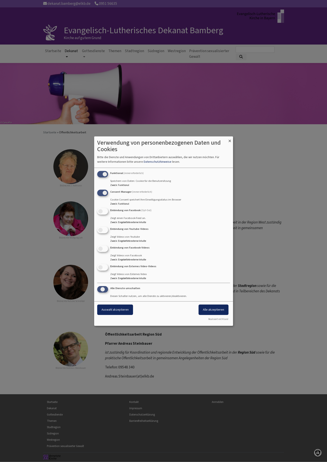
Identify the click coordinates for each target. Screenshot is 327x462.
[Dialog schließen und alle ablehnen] (230, 139)
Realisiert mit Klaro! (218, 319)
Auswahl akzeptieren (115, 310)
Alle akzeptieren (213, 310)
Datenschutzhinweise (157, 162)
